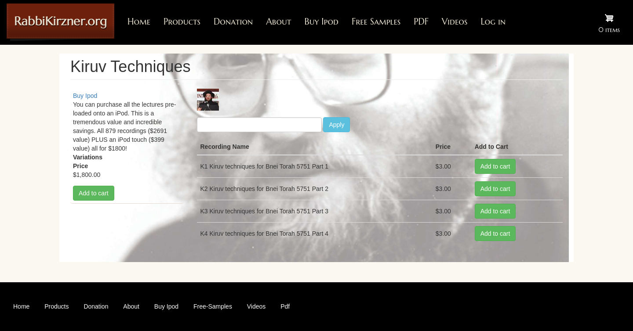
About (278, 21)
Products (182, 21)
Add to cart (94, 193)
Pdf (285, 306)
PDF (421, 21)
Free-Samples (212, 306)
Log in (493, 21)
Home (138, 21)
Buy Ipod (321, 21)
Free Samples (376, 21)
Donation (233, 21)
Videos (454, 21)
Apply (336, 124)
